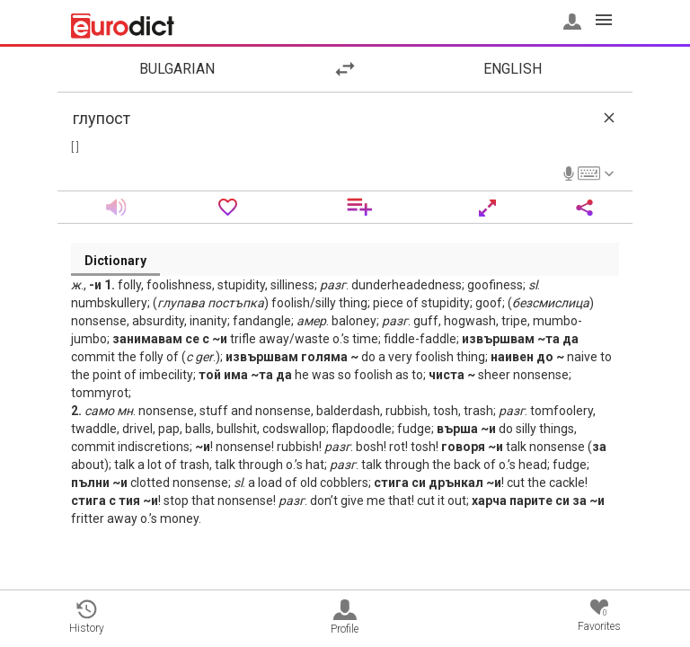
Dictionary (115, 260)
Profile (344, 617)
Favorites (599, 616)
